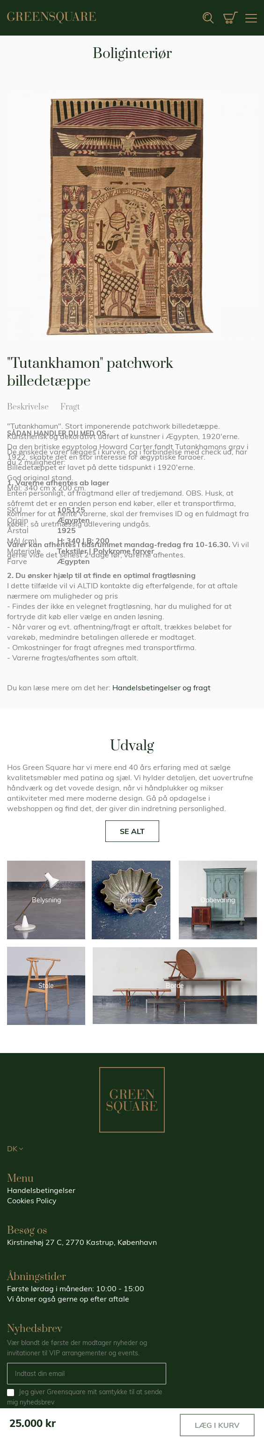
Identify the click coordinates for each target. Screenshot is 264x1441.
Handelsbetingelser (41, 1190)
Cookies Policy (32, 1200)
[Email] (86, 1373)
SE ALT (132, 831)
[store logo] (51, 17)
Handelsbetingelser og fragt (161, 687)
